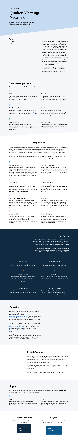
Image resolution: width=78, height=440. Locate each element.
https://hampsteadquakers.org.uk (16, 326)
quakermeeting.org (29, 112)
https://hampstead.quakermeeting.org (18, 329)
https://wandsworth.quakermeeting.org (18, 316)
